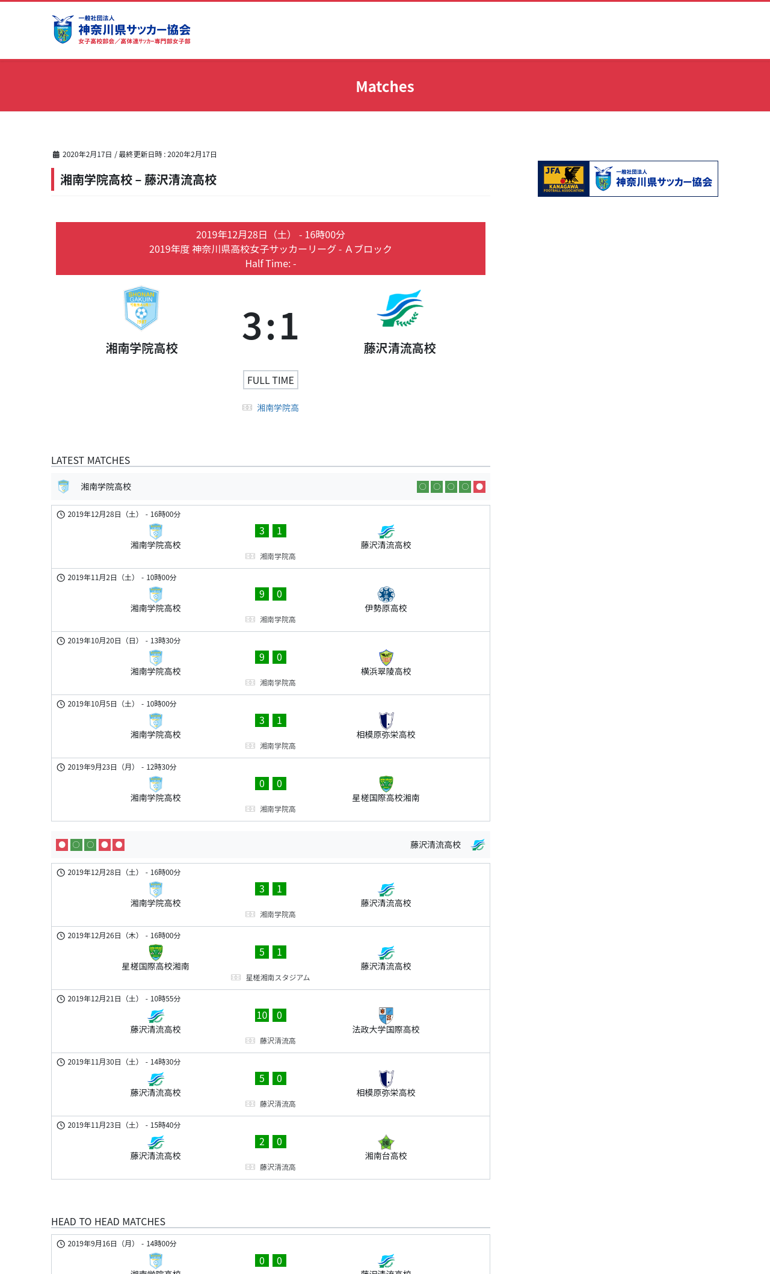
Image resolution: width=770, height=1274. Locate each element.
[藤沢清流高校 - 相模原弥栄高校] (271, 897)
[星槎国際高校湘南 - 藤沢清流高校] (271, 816)
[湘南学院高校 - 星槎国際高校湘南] (271, 690)
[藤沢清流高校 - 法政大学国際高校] (271, 857)
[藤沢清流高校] (399, 323)
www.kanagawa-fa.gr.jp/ (137, 1201)
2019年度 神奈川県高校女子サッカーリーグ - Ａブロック (270, 248)
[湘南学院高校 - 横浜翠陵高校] (271, 609)
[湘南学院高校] (141, 323)
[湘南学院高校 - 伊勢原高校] (271, 569)
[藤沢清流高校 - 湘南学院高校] (271, 1073)
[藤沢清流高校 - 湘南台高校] (271, 937)
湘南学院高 (278, 407)
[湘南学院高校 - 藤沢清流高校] (271, 529)
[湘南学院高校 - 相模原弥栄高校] (271, 650)
